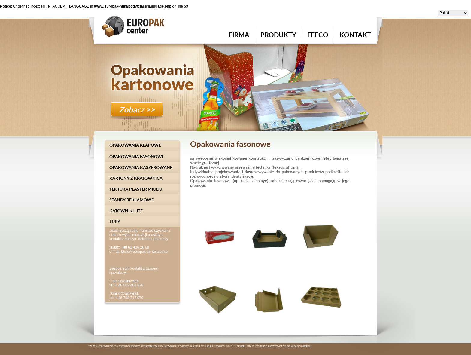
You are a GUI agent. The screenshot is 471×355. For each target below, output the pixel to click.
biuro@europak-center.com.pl (145, 251)
